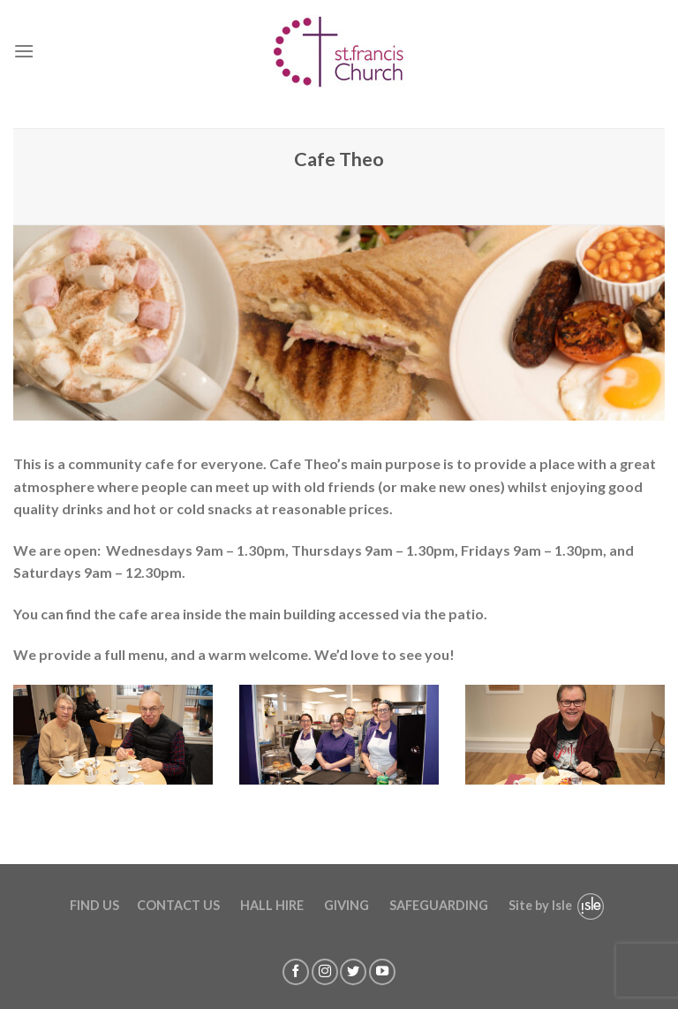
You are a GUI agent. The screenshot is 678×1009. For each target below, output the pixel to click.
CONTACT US (178, 905)
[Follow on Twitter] (353, 972)
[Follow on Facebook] (295, 972)
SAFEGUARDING (438, 905)
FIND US (94, 905)
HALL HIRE (272, 905)
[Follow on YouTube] (382, 972)
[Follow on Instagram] (325, 972)
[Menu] (23, 50)
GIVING (346, 905)
